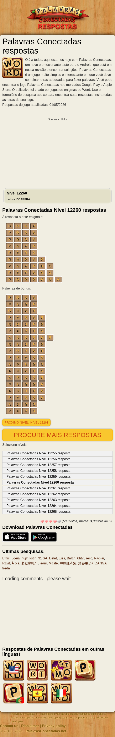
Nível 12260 (18, 196)
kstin (33, 558)
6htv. (80, 558)
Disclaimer (30, 726)
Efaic (6, 558)
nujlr (25, 558)
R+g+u (99, 558)
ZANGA (101, 563)
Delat (53, 558)
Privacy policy (54, 726)
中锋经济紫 (68, 563)
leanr (43, 563)
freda (6, 568)
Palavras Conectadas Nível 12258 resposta (38, 471)
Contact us (9, 726)
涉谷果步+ (85, 563)
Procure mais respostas (57, 434)
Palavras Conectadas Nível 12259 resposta (38, 476)
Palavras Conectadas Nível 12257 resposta (38, 465)
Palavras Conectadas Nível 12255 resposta (38, 453)
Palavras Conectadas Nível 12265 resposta (38, 511)
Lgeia (15, 558)
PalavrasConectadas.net (45, 731)
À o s (15, 563)
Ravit (6, 563)
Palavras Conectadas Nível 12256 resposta (38, 459)
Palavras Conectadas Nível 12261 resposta (38, 488)
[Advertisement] (57, 152)
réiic (89, 558)
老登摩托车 (29, 563)
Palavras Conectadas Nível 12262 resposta (38, 494)
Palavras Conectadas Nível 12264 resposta (38, 506)
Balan (71, 558)
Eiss (62, 558)
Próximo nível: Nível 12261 (26, 422)
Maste (53, 563)
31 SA (42, 558)
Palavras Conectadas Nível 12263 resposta (38, 500)
